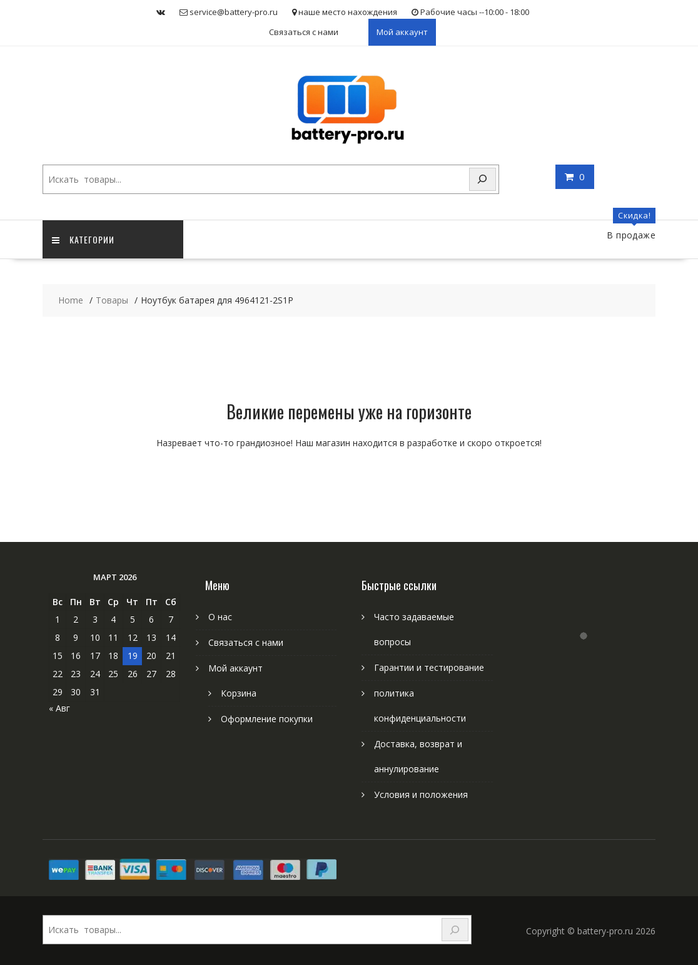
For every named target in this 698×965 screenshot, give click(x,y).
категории (83, 239)
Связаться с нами (303, 32)
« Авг (59, 708)
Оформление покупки (267, 719)
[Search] (483, 179)
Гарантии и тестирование (429, 667)
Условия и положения (421, 794)
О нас (220, 617)
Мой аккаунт (402, 32)
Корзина (238, 693)
